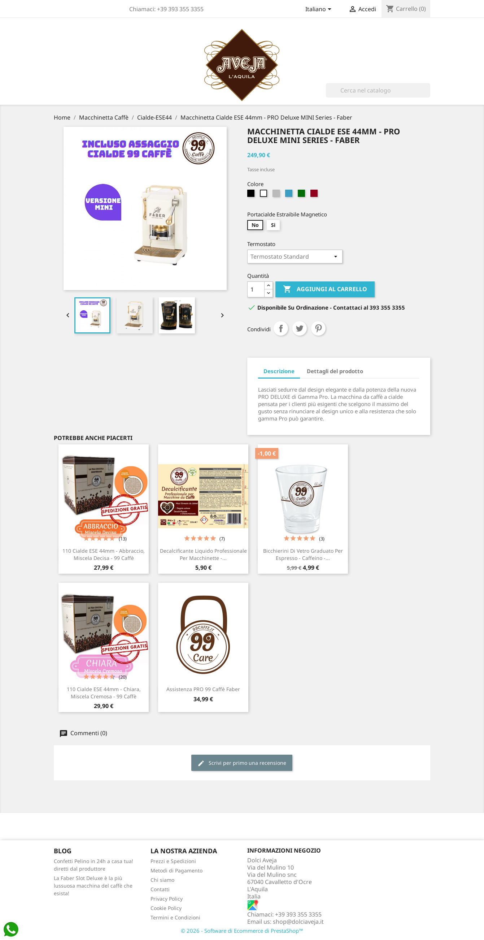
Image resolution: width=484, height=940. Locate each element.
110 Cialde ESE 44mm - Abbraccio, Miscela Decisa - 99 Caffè (103, 554)
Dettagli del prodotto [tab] (335, 371)
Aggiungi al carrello (325, 289)
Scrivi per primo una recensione (241, 763)
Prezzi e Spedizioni (173, 861)
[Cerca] (378, 90)
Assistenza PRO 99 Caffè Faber (203, 689)
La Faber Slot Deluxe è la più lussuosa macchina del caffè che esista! (93, 886)
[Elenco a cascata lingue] (319, 9)
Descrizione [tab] (279, 371)
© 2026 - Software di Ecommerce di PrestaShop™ (242, 930)
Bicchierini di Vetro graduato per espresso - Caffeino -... (303, 554)
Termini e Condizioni (175, 917)
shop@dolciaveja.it (298, 922)
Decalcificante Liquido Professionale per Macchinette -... (203, 554)
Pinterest (318, 328)
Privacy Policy (167, 898)
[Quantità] (256, 289)
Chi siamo (162, 879)
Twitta (299, 328)
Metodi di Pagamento (176, 870)
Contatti (160, 889)
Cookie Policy (166, 908)
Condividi (281, 328)
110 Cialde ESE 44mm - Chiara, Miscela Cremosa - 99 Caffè (104, 693)
